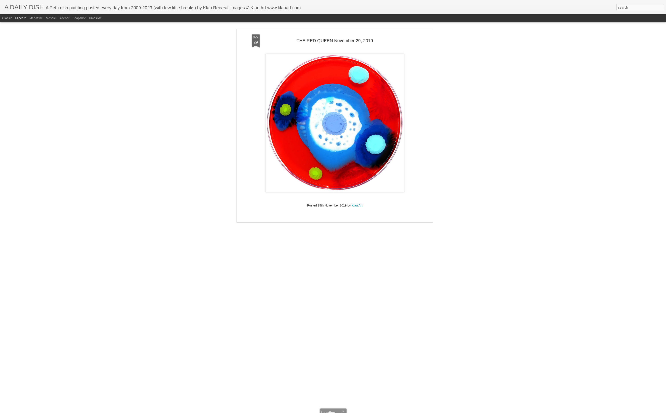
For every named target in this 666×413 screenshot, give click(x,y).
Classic (7, 18)
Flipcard (20, 18)
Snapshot (79, 18)
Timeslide (95, 18)
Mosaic (51, 18)
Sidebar (64, 18)
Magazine (36, 18)
